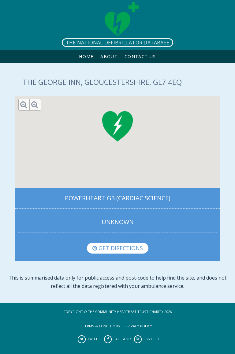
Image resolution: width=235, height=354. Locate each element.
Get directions (117, 248)
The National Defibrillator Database (117, 42)
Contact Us (140, 56)
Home (86, 56)
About (109, 56)
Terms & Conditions (101, 326)
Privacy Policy (138, 326)
